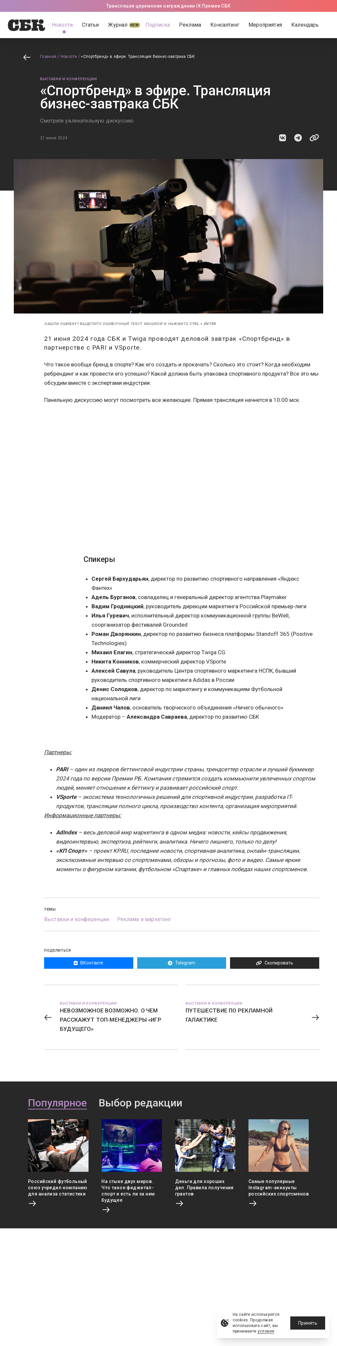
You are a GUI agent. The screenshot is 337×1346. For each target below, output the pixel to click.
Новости (69, 56)
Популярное (57, 1103)
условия (266, 1331)
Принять (307, 1323)
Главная (48, 56)
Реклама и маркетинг (144, 919)
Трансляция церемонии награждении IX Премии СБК (168, 6)
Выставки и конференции (68, 79)
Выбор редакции (140, 1103)
